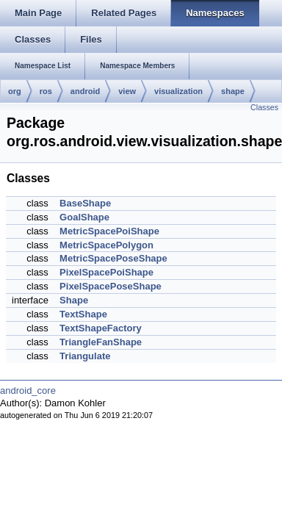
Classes (264, 107)
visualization (178, 91)
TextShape (83, 314)
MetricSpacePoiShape (109, 231)
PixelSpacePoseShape (110, 286)
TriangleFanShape (100, 342)
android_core (28, 390)
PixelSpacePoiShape (106, 272)
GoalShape (84, 217)
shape (233, 91)
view (127, 91)
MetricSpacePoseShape (113, 258)
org (14, 91)
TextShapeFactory (100, 328)
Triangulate (84, 355)
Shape (73, 300)
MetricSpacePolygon (106, 245)
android (85, 91)
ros (46, 91)
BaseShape (85, 203)
